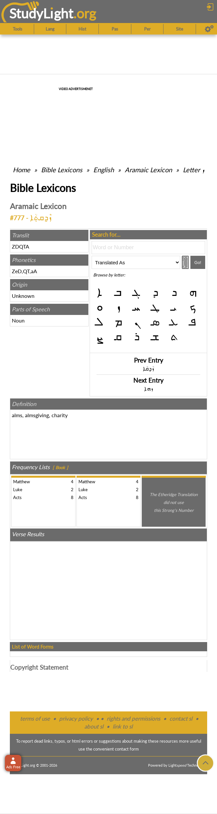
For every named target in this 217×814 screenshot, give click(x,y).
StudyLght (41, 13)
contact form (127, 749)
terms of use (35, 718)
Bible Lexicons (61, 170)
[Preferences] (209, 29)
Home (21, 170)
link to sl (123, 726)
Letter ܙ (193, 170)
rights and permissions (133, 718)
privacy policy (76, 718)
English (103, 170)
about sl (93, 726)
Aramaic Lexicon (148, 170)
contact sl (180, 718)
